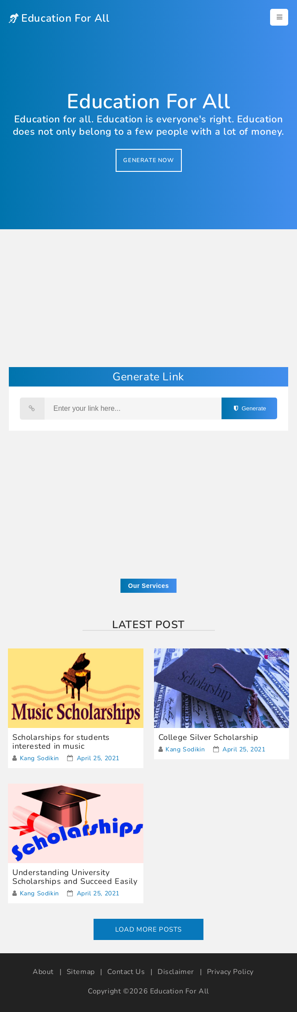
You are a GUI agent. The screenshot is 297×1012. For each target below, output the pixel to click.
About (43, 972)
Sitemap (81, 972)
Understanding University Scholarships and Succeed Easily (75, 877)
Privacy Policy (230, 972)
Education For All (179, 991)
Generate (249, 408)
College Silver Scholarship (208, 737)
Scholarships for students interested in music (61, 741)
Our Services (148, 585)
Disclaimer (176, 972)
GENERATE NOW (148, 160)
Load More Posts (148, 929)
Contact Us (126, 972)
